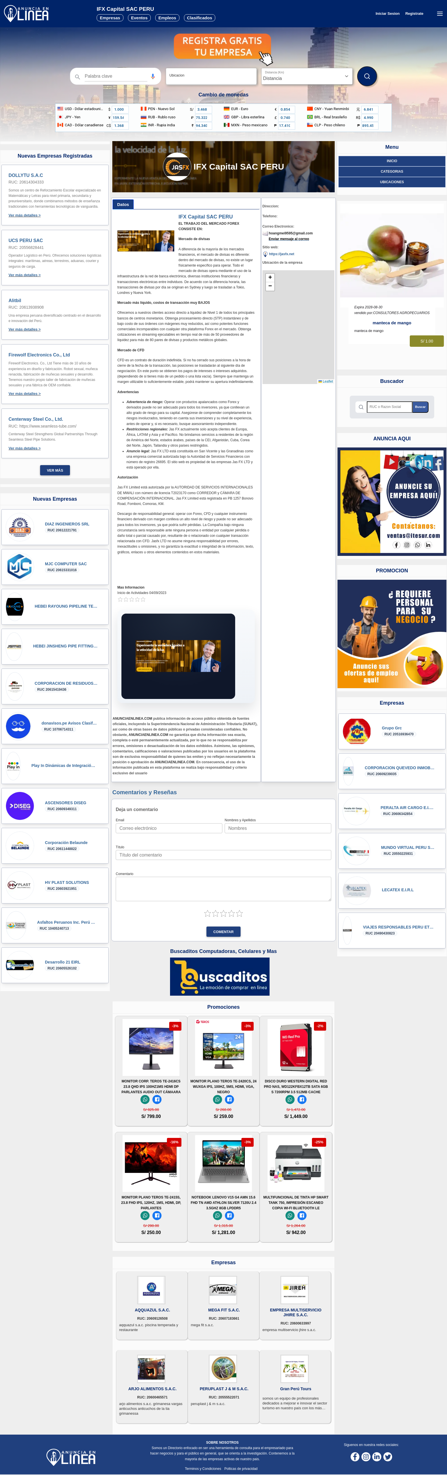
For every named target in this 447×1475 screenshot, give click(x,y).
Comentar (223, 932)
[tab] (123, 204)
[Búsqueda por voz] (152, 76)
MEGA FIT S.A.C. (224, 1310)
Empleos (167, 17)
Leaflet (325, 381)
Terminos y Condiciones (203, 1469)
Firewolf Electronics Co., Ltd (39, 354)
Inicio (392, 161)
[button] (153, 76)
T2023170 (179, 493)
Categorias (392, 172)
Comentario (124, 874)
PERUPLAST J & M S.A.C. (224, 1389)
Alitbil (15, 300)
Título (120, 847)
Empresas (110, 17)
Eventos (139, 17)
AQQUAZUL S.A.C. (152, 1310)
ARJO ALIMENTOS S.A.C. (152, 1389)
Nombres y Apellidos (240, 820)
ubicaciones (392, 182)
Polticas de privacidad (241, 1469)
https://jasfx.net (278, 254)
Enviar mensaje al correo (289, 239)
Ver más (55, 471)
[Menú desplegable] (440, 13)
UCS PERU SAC (26, 240)
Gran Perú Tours (295, 1389)
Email (120, 820)
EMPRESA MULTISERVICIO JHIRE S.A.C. (296, 1312)
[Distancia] (307, 76)
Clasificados (199, 17)
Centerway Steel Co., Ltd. (36, 419)
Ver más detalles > (25, 215)
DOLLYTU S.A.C (26, 175)
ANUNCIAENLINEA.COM (132, 719)
